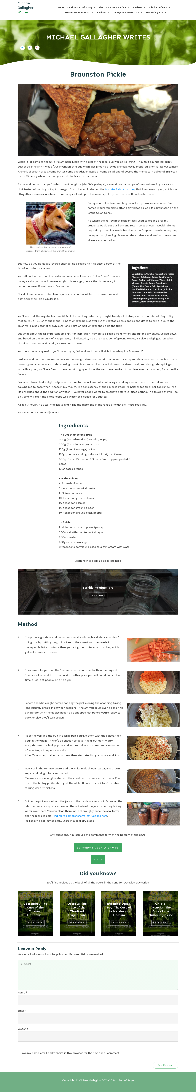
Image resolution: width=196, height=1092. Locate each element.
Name (22, 992)
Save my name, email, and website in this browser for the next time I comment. (70, 1053)
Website (23, 1029)
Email (22, 1010)
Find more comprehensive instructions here (80, 816)
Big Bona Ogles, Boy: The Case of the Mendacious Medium (119, 909)
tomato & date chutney (120, 189)
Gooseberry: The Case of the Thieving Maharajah (35, 909)
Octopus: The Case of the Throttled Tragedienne (77, 909)
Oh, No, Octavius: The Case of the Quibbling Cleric (161, 909)
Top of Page (126, 1080)
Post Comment (165, 1065)
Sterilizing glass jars (98, 587)
